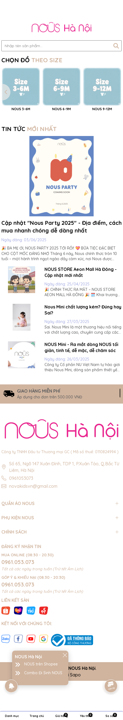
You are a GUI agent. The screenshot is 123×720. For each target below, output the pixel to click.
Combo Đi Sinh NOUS (43, 672)
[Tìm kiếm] (116, 46)
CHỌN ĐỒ (31, 60)
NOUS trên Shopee (41, 664)
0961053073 (21, 524)
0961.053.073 (17, 608)
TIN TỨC (29, 175)
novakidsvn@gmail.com (33, 532)
